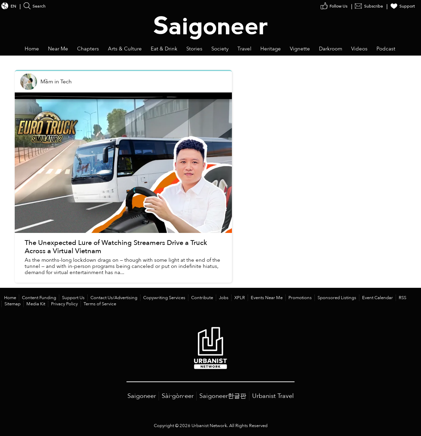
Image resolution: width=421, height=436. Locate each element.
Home (10, 298)
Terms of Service (100, 304)
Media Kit (35, 304)
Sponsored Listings (337, 298)
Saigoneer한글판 (222, 396)
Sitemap (12, 304)
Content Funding (39, 298)
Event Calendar (377, 298)
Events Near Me (267, 298)
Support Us (73, 298)
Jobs (223, 298)
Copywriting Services (164, 298)
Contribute (202, 298)
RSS (402, 298)
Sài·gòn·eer (178, 396)
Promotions (300, 298)
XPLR (239, 298)
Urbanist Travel (273, 396)
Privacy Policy (64, 304)
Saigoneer (141, 396)
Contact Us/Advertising (113, 298)
